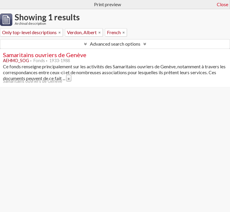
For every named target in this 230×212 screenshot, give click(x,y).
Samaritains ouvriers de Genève (44, 54)
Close (222, 4)
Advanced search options (115, 44)
